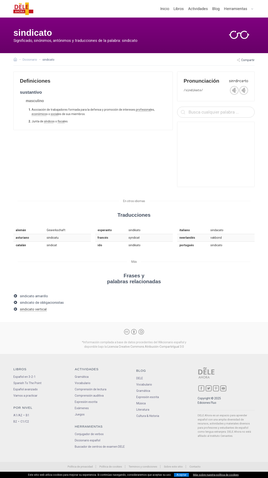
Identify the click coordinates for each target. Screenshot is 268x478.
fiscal (61, 121)
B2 (15, 421)
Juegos (80, 414)
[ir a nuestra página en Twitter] (208, 388)
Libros (179, 8)
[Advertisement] (215, 154)
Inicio (164, 8)
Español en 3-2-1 (24, 376)
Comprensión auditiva (89, 395)
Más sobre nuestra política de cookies (216, 474)
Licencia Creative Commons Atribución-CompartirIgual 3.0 (145, 346)
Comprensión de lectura (90, 389)
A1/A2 (17, 415)
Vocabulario (82, 383)
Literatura (142, 409)
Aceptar (181, 474)
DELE (139, 378)
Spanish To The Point (27, 383)
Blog (216, 8)
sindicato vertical (33, 309)
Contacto (195, 466)
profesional (143, 109)
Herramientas (235, 8)
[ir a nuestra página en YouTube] (223, 388)
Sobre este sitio (173, 466)
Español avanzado (25, 389)
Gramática (82, 376)
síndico (48, 121)
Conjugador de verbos (89, 434)
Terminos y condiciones (143, 466)
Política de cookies (110, 466)
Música (141, 403)
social (54, 114)
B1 (27, 415)
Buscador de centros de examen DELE (100, 446)
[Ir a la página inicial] (16, 60)
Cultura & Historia (147, 416)
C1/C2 (25, 421)
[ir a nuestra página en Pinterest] (216, 388)
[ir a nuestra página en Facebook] (201, 388)
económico (39, 114)
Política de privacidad (80, 466)
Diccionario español (87, 440)
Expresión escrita (86, 402)
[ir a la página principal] (23, 9)
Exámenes (82, 408)
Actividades (198, 8)
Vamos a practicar (25, 395)
